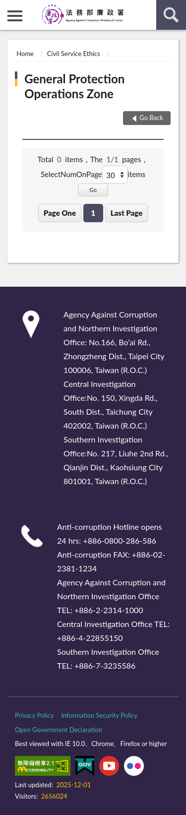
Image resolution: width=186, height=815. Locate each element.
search (171, 15)
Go (93, 190)
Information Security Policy (99, 715)
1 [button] (93, 212)
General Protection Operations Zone (74, 86)
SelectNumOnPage (71, 174)
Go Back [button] (151, 118)
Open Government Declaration (58, 730)
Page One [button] (60, 212)
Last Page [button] (127, 212)
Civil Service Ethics (73, 54)
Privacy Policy (34, 715)
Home (25, 54)
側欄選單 (14, 15)
